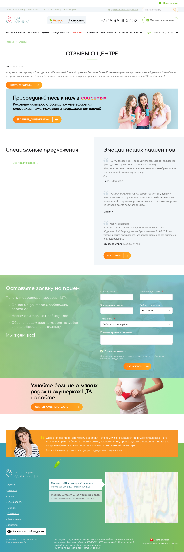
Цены (45, 32)
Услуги (32, 32)
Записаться (137, 366)
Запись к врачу (15, 32)
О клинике (91, 32)
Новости (12, 490)
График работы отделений (123, 9)
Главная (10, 41)
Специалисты (60, 32)
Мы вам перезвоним (162, 20)
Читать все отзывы (24, 85)
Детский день (69, 9)
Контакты (125, 32)
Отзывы (77, 32)
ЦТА (149, 32)
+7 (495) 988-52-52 (119, 21)
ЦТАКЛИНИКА (21, 20)
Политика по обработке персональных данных (77, 548)
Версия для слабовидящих (28, 531)
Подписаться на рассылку (116, 351)
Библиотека (109, 32)
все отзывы (117, 255)
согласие (145, 356)
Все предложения (24, 162)
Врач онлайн (170, 3)
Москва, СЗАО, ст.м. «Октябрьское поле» (76, 496)
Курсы (138, 32)
